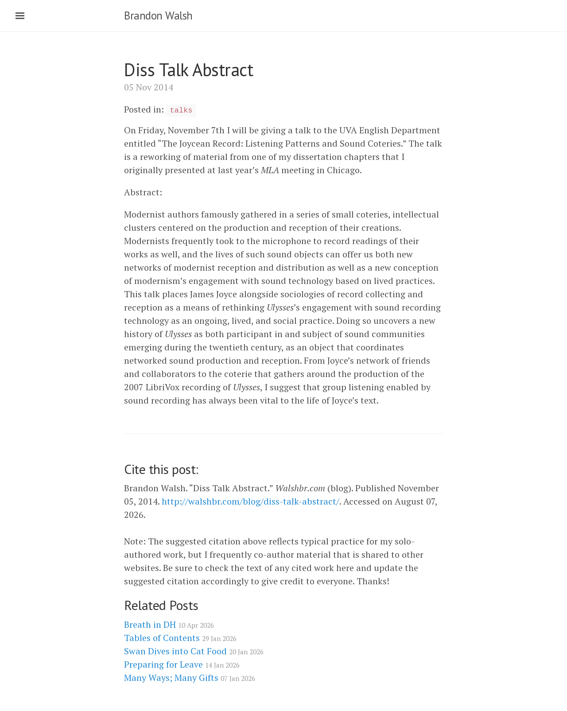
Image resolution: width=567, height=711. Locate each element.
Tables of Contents (180, 638)
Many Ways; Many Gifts (189, 678)
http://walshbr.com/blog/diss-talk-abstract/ (250, 501)
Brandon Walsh (158, 15)
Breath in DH (169, 624)
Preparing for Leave (182, 664)
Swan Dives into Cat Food (194, 651)
